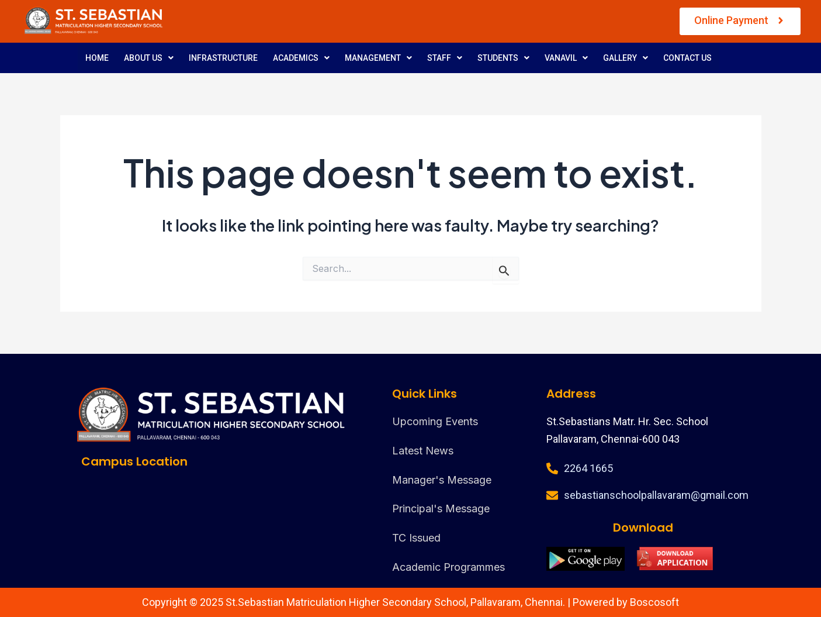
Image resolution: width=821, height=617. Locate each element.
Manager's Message (441, 480)
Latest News (422, 450)
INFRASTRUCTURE (223, 58)
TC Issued (416, 538)
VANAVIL (566, 58)
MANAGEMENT (378, 58)
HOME (97, 58)
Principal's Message (441, 508)
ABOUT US (149, 58)
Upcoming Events (435, 421)
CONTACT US (687, 58)
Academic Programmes (448, 567)
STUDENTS (503, 58)
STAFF (444, 58)
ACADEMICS (301, 58)
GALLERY (625, 58)
